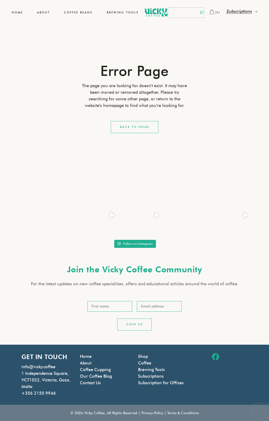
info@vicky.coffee (38, 366)
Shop (143, 356)
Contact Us (90, 382)
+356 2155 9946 (38, 393)
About (85, 363)
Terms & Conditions (183, 413)
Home (86, 356)
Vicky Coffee (94, 413)
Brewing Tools (151, 369)
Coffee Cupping (95, 369)
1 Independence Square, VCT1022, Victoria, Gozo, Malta (45, 380)
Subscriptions (151, 376)
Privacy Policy (152, 413)
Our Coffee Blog (96, 376)
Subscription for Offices (161, 382)
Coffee (144, 363)
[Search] (201, 12)
